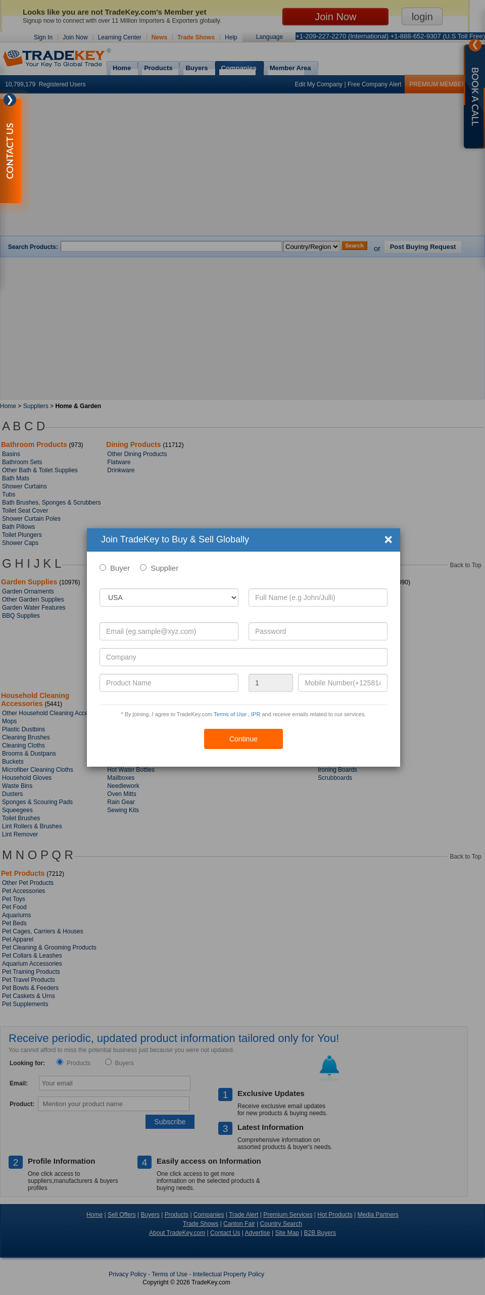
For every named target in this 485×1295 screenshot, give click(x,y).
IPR (255, 714)
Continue (243, 739)
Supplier (164, 568)
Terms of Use (230, 714)
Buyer (120, 568)
